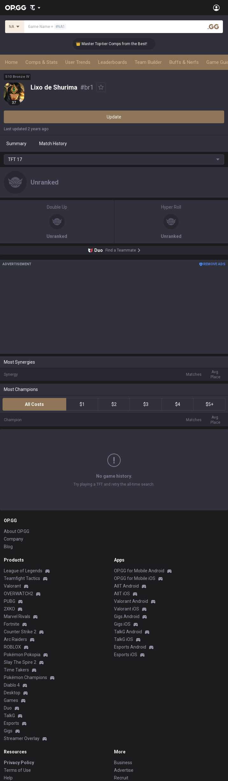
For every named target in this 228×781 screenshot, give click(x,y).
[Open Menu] (216, 7)
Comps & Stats (41, 62)
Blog (8, 546)
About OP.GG (16, 531)
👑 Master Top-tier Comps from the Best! (115, 44)
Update (114, 116)
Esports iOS (125, 654)
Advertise (123, 770)
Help (8, 777)
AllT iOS (122, 593)
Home (11, 62)
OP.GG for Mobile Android (139, 570)
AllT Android (126, 586)
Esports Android (130, 647)
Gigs (8, 730)
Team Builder (148, 62)
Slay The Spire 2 (20, 662)
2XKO (9, 608)
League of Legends (23, 570)
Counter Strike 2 (20, 631)
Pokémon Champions (25, 677)
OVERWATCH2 (18, 593)
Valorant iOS (126, 608)
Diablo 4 (12, 685)
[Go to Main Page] (15, 7)
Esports (11, 723)
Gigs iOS (122, 624)
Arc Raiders (15, 639)
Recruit (121, 777)
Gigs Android (126, 616)
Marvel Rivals (17, 616)
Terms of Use (17, 770)
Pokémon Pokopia (22, 654)
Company (13, 539)
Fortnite (11, 624)
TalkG (9, 715)
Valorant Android (131, 601)
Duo (8, 707)
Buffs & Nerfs (184, 62)
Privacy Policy (19, 762)
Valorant (12, 586)
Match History (53, 143)
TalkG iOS (123, 639)
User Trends (77, 62)
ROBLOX (12, 647)
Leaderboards (112, 62)
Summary (16, 143)
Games (11, 700)
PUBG (9, 601)
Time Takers (16, 669)
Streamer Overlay (21, 738)
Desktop (12, 692)
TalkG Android (128, 631)
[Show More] (35, 7)
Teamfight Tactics (22, 578)
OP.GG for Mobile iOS (134, 578)
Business (123, 762)
